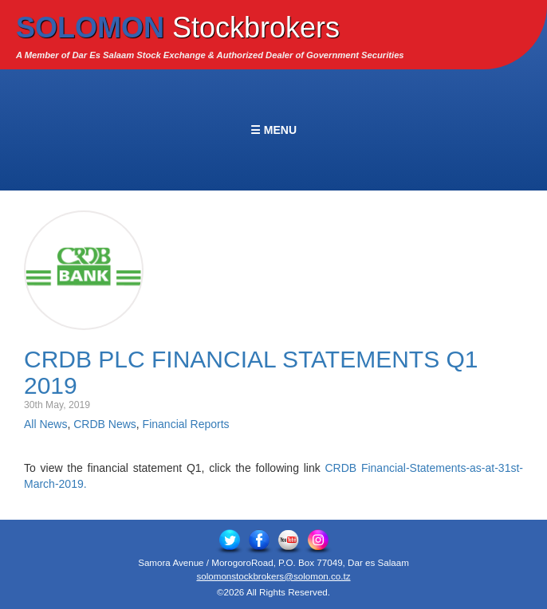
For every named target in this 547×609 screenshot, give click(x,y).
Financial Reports (186, 424)
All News (45, 424)
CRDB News (104, 424)
